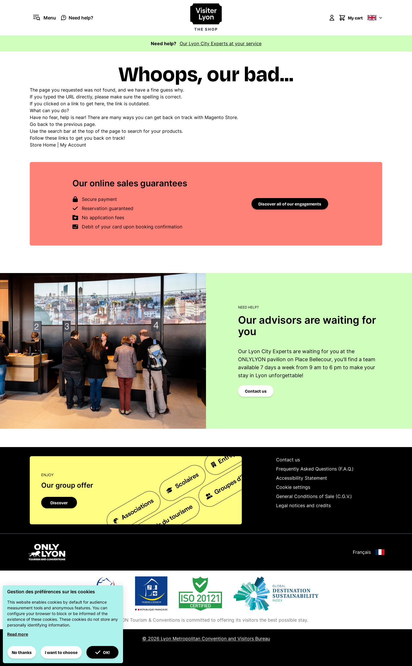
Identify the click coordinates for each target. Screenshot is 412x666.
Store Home (43, 145)
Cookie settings (293, 487)
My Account (73, 145)
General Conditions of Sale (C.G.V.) (314, 496)
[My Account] (331, 17)
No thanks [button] (22, 652)
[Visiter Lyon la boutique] (206, 17)
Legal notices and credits (303, 505)
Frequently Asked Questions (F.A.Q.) (315, 469)
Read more (17, 634)
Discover (59, 502)
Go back (39, 124)
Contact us (256, 391)
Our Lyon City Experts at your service (221, 43)
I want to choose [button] (61, 652)
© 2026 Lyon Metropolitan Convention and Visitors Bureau (206, 638)
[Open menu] (43, 18)
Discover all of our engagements (289, 204)
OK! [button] (102, 652)
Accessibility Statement (301, 478)
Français (369, 552)
